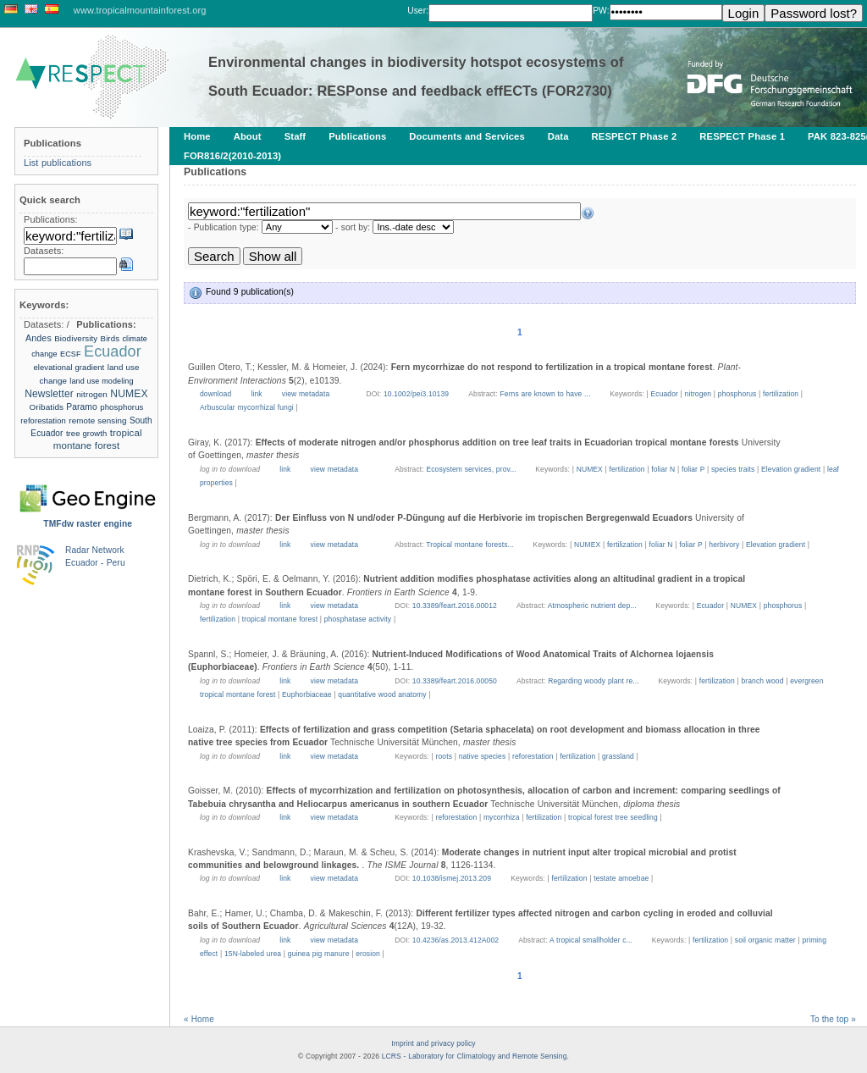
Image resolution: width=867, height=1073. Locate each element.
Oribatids (47, 407)
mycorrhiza (501, 817)
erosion (368, 953)
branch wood (762, 681)
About (248, 136)
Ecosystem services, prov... (472, 469)
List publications (57, 163)
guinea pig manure (319, 953)
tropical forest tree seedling (613, 817)
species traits (732, 469)
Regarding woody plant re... (594, 681)
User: (417, 10)
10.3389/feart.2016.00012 (454, 605)
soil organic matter (765, 940)
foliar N (663, 469)
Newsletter (49, 394)
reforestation (533, 756)
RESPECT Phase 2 (634, 136)
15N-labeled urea (252, 953)
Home (197, 136)
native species (482, 756)
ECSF (70, 354)
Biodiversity (75, 338)
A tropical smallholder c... (592, 940)
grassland (618, 756)
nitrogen (698, 394)
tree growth (86, 433)
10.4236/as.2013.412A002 (455, 940)
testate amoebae (621, 878)
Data (558, 136)
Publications (357, 136)
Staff (295, 136)
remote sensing (97, 420)
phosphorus (737, 394)
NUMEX (590, 469)
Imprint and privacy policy (433, 1043)
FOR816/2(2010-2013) (232, 156)
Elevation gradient (790, 469)
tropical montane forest (280, 619)
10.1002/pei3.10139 (416, 394)
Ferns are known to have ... (546, 394)
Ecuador (663, 394)
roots (444, 756)
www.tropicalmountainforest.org (140, 10)
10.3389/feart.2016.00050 (454, 681)
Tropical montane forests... (471, 544)
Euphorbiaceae (307, 694)
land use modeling (101, 381)
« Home (199, 1019)
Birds (110, 338)
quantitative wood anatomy (382, 694)
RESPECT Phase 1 (742, 136)
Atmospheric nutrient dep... (593, 605)
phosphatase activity (357, 619)
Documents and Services (466, 136)
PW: (601, 10)
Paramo (81, 407)
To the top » (833, 1019)
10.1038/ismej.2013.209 (451, 878)
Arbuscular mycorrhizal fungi (247, 407)
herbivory (724, 544)
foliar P (693, 469)
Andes (38, 338)
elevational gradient (68, 367)
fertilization (780, 394)
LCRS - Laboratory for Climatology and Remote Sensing (474, 1056)
